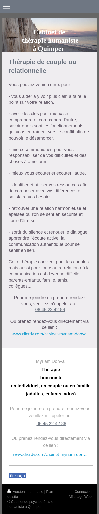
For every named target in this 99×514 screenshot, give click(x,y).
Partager (17, 476)
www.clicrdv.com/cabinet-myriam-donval (49, 334)
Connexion (83, 492)
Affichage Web (80, 497)
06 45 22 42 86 (50, 309)
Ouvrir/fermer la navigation (49, 6)
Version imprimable (25, 492)
